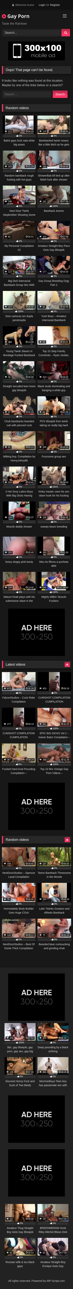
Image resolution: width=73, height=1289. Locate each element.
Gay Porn (16, 16)
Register (55, 4)
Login (42, 4)
